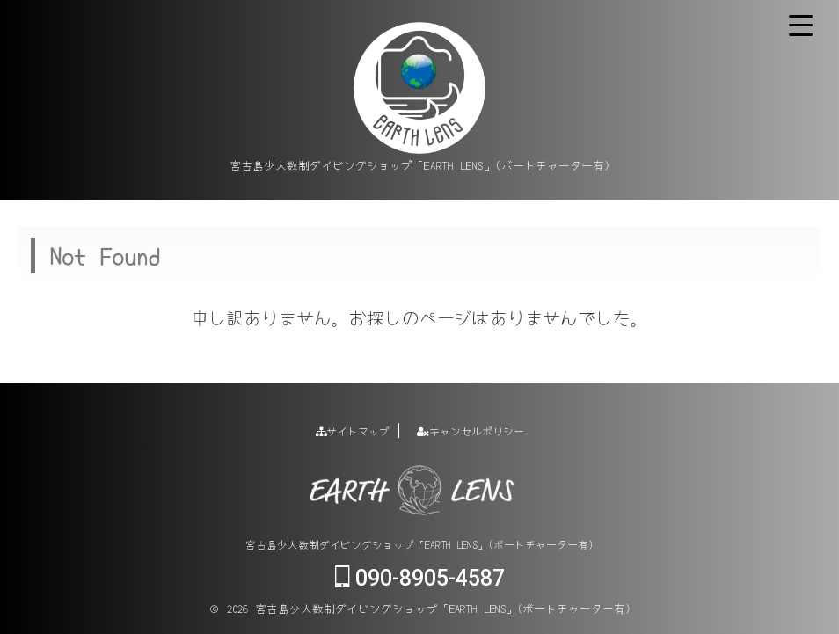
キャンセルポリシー (470, 430)
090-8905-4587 (420, 578)
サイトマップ (353, 430)
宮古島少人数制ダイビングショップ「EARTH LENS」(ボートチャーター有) (419, 543)
